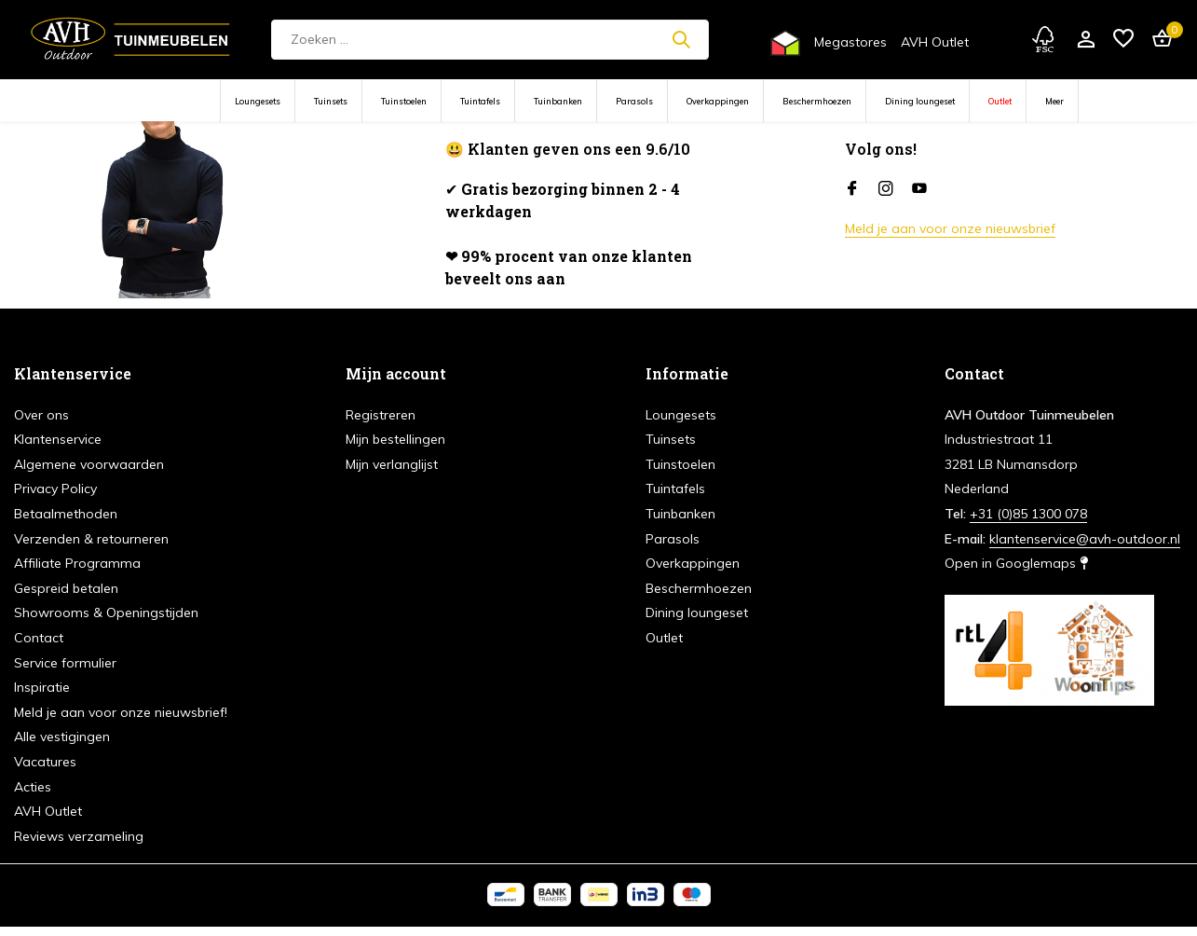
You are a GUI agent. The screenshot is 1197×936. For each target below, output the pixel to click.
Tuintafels (480, 101)
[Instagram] (885, 189)
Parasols (634, 101)
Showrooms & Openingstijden (106, 612)
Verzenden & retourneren (91, 538)
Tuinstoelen (404, 101)
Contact (38, 637)
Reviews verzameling (78, 836)
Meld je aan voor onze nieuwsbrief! (120, 712)
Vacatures (45, 761)
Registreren (380, 414)
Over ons (41, 414)
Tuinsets (330, 101)
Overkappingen (718, 101)
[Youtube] (919, 189)
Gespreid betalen (66, 588)
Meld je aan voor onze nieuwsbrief (950, 228)
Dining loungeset (920, 101)
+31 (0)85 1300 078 (1028, 513)
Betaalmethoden (65, 513)
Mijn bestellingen (395, 439)
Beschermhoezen (816, 101)
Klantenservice (58, 439)
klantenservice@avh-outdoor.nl (1084, 538)
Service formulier (65, 662)
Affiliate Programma (77, 563)
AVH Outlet (935, 42)
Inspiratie (42, 687)
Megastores (850, 42)
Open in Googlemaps (1016, 563)
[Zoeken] (490, 40)
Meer (1054, 101)
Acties (32, 786)
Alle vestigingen (62, 736)
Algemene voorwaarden (89, 464)
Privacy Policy (55, 488)
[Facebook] (852, 189)
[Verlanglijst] (1123, 39)
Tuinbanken (558, 101)
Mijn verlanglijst (392, 464)
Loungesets (257, 101)
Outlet (1000, 101)
